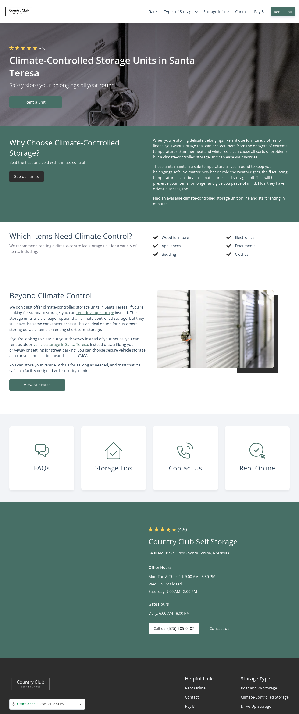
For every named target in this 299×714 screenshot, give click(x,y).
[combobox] (47, 704)
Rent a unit (283, 12)
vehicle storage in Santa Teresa (60, 344)
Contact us (219, 628)
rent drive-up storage (95, 312)
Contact (192, 697)
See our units (26, 176)
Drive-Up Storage (256, 706)
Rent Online (195, 688)
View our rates (37, 384)
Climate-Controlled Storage (265, 697)
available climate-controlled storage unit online (208, 198)
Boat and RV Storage (259, 688)
